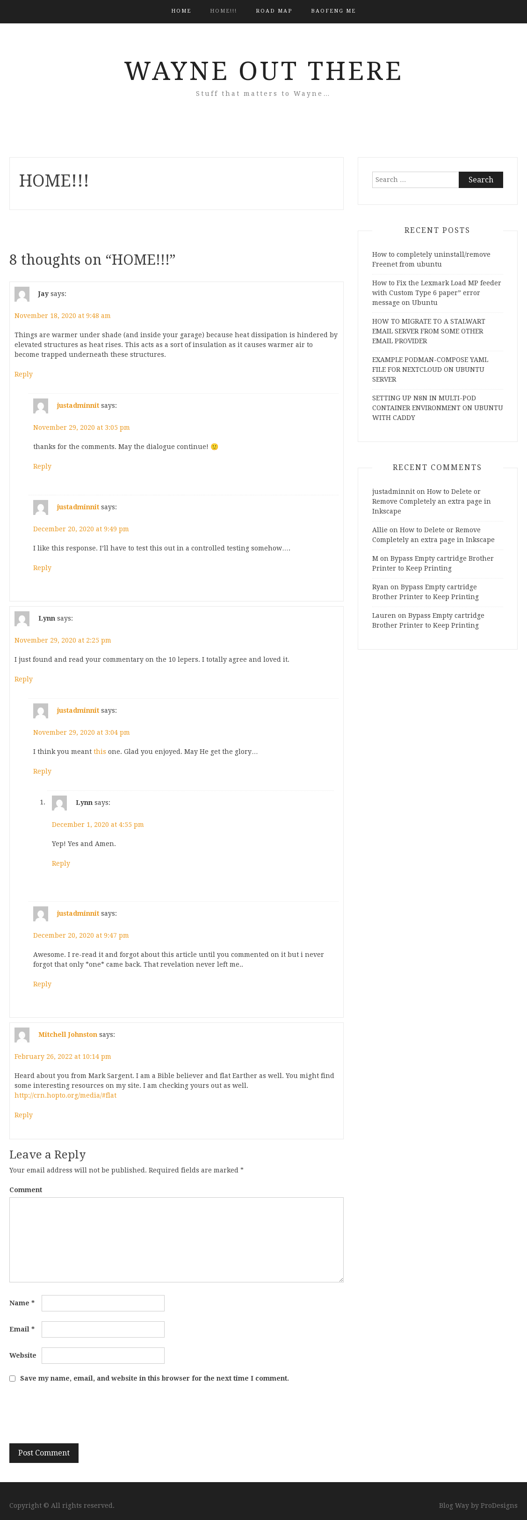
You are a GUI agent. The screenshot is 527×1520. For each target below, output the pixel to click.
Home (181, 11)
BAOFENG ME (333, 11)
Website (22, 1355)
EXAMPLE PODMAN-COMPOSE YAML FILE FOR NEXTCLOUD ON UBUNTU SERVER (430, 369)
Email (22, 1329)
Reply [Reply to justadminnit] (42, 466)
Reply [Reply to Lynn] (23, 679)
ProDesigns (499, 1505)
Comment (25, 1190)
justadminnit (78, 405)
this (100, 751)
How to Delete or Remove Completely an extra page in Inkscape (431, 501)
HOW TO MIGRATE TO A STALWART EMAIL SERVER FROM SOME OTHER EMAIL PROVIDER (428, 331)
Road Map (274, 11)
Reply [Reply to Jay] (23, 374)
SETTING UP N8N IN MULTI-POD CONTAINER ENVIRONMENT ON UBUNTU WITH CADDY (437, 407)
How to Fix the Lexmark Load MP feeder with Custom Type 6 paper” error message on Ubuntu (436, 292)
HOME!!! (223, 11)
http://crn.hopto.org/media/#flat (65, 1095)
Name (22, 1303)
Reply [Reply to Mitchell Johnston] (23, 1115)
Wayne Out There (264, 71)
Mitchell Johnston (67, 1034)
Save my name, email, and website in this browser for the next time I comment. (154, 1378)
